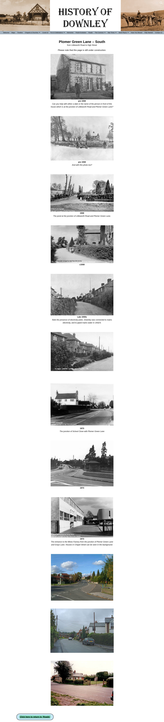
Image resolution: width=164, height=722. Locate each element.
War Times (111, 32)
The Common (99, 32)
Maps (13, 32)
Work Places (123, 32)
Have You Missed (136, 32)
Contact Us (158, 32)
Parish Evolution (81, 32)
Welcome (6, 32)
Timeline (20, 32)
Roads (90, 32)
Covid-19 (45, 32)
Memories (70, 32)
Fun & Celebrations (56, 32)
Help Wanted (148, 32)
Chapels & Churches (31, 32)
